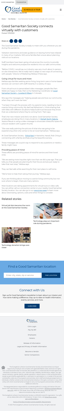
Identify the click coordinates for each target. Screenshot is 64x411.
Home (4, 19)
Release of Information (32, 343)
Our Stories (12, 19)
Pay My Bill (32, 330)
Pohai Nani (29, 136)
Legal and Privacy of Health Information (32, 346)
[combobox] (23, 275)
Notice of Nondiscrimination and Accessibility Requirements (32, 402)
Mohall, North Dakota (49, 119)
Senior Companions (32, 355)
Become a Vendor (32, 351)
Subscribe (32, 306)
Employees (32, 335)
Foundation (21, 2)
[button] (51, 275)
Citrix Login (32, 326)
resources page (40, 190)
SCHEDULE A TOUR (32, 10)
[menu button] (60, 9)
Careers (32, 338)
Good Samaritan (7, 2)
